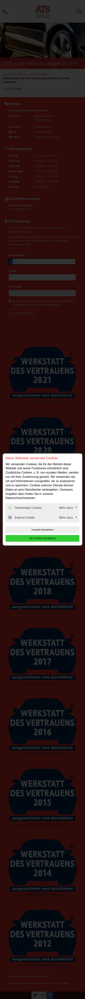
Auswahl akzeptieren (42, 529)
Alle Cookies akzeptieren (42, 538)
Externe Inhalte (21, 517)
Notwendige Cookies (25, 507)
